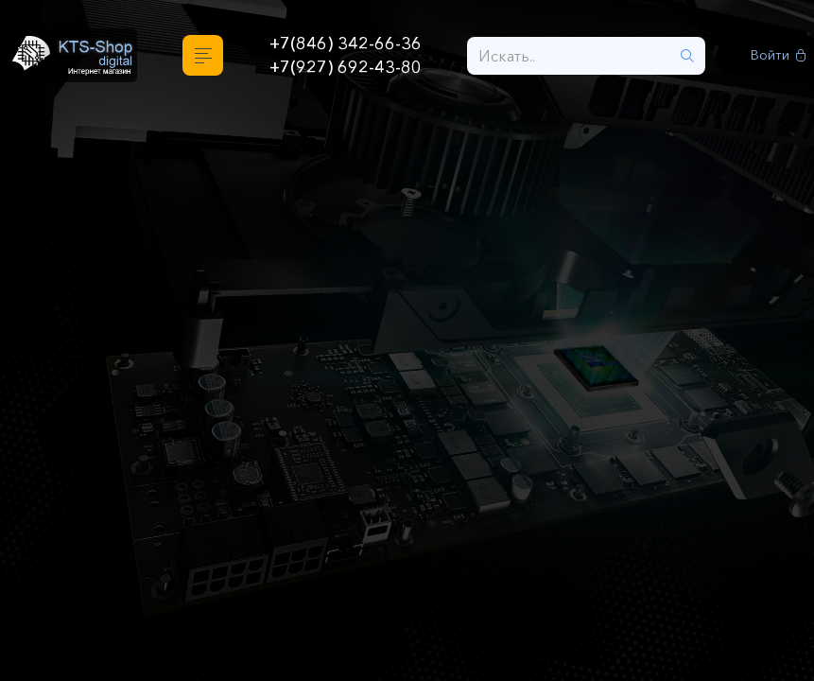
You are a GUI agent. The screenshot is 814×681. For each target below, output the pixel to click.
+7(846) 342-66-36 (345, 43)
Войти (778, 55)
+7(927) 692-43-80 (345, 67)
